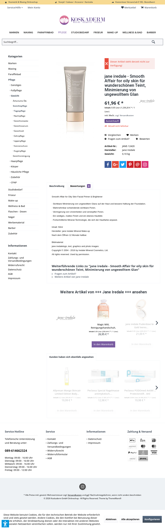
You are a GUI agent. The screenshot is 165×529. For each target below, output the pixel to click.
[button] (5, 523)
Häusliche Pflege (19, 171)
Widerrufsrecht (16, 265)
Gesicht (14, 95)
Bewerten (143, 138)
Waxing (12, 68)
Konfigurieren (152, 519)
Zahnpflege (19, 136)
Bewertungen (80, 186)
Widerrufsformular (57, 454)
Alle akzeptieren (130, 519)
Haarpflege (16, 161)
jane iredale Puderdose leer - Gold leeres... (141, 326)
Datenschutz (15, 269)
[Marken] (14, 32)
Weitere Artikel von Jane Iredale (70, 276)
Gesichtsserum (21, 126)
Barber (12, 228)
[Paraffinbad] (45, 32)
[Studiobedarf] (80, 32)
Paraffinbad (14, 74)
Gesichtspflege (19, 106)
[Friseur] (98, 32)
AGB (10, 273)
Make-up (13, 200)
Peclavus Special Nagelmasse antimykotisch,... (103, 392)
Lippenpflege (20, 141)
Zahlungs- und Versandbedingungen (20, 259)
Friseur (12, 195)
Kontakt (12, 253)
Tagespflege (19, 111)
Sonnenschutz (21, 146)
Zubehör (15, 177)
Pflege (11, 79)
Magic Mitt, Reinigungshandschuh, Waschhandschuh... (103, 326)
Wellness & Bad (16, 206)
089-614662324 (16, 451)
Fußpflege (16, 90)
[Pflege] (62, 32)
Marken (12, 63)
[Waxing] (28, 32)
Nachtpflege (19, 116)
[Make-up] (112, 32)
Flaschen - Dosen (17, 211)
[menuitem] (149, 8)
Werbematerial (16, 222)
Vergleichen (113, 134)
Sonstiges (15, 85)
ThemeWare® (114, 498)
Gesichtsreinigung (21, 156)
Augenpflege (20, 151)
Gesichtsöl (19, 131)
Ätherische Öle (19, 101)
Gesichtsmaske (21, 121)
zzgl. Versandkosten (124, 115)
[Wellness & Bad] (132, 32)
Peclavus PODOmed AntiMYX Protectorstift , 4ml (140, 392)
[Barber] (151, 32)
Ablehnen (111, 519)
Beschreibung (56, 186)
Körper (14, 166)
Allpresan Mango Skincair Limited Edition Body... (67, 392)
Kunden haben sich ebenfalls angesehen (71, 356)
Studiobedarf (15, 189)
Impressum (14, 278)
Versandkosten (75, 495)
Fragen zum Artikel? (117, 138)
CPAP (13, 182)
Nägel (11, 217)
